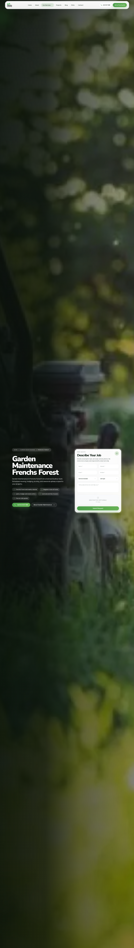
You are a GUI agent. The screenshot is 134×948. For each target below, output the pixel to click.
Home (30, 5)
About (37, 5)
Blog (66, 5)
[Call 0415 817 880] (105, 5)
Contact (80, 5)
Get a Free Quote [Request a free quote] (120, 5)
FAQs (72, 5)
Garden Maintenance (27, 449)
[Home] (9, 5)
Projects (58, 5)
